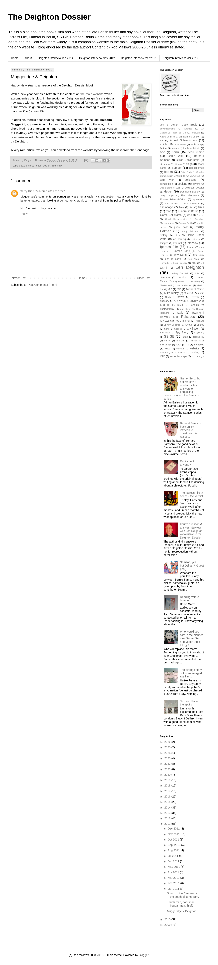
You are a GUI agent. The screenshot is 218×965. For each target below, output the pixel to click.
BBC (162, 152)
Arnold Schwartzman (183, 140)
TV (187, 344)
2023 (167, 758)
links (197, 273)
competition (166, 184)
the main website (92, 94)
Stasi (185, 336)
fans (181, 207)
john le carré (173, 259)
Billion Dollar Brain (188, 160)
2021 (167, 769)
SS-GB (169, 336)
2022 (167, 763)
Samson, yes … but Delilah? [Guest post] (192, 566)
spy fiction (193, 328)
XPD (162, 356)
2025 (167, 747)
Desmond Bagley (190, 191)
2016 (167, 796)
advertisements (167, 128)
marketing (195, 281)
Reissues (188, 317)
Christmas (179, 176)
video (167, 348)
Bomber (177, 167)
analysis (196, 132)
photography (167, 309)
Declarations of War (170, 188)
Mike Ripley (171, 293)
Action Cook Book (184, 124)
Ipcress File (169, 247)
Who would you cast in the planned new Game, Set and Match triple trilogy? (192, 638)
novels (195, 297)
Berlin (175, 152)
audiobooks (180, 144)
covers (196, 184)
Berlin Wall (175, 155)
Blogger (143, 955)
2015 (167, 801)
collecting (190, 179)
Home (14, 58)
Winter (163, 352)
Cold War (167, 180)
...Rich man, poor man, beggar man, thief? (181, 904)
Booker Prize (196, 168)
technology (198, 337)
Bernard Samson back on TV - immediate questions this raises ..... (190, 430)
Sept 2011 (174, 845)
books (168, 172)
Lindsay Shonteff (179, 273)
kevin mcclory (180, 263)
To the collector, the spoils (189, 703)
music (200, 293)
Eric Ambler (171, 203)
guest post (181, 227)
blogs (189, 164)
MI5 (170, 289)
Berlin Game (195, 152)
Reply (24, 213)
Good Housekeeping (176, 219)
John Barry (198, 255)
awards (175, 148)
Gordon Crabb (185, 223)
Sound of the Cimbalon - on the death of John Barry (184, 895)
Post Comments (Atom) (42, 284)
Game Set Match (171, 215)
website (194, 348)
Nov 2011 (174, 834)
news (180, 297)
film (191, 207)
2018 (167, 785)
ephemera (198, 199)
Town (178, 344)
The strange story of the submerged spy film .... (191, 673)
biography (165, 164)
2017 (167, 791)
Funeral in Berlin (188, 211)
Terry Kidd (27, 191)
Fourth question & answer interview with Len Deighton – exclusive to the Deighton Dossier (191, 531)
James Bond (182, 251)
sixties (200, 324)
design (46, 165)
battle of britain (191, 148)
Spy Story (181, 332)
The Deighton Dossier (49, 16)
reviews (164, 320)
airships (188, 128)
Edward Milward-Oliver (173, 199)
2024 (167, 752)
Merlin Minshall (184, 285)
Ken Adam (193, 259)
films (201, 207)
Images (164, 243)
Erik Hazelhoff (191, 203)
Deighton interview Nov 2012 (97, 58)
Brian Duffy (186, 172)
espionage (166, 207)
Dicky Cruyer (167, 195)
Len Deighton (190, 267)
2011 (167, 823)
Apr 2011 (174, 872)
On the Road (175, 305)
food (168, 211)
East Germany (190, 195)
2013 (167, 813)
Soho (166, 329)
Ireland (190, 247)
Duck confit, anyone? (187, 463)
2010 (167, 919)
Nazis (168, 297)
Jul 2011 (173, 856)
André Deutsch (167, 136)
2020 (167, 774)
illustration (195, 239)
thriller (167, 340)
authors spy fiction (31, 165)
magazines (178, 281)
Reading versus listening (189, 598)
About (28, 58)
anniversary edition (189, 136)
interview (57, 165)
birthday (178, 164)
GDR (189, 215)
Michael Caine (195, 289)
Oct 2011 (174, 839)
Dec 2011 (174, 828)
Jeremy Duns (178, 254)
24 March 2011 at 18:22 (50, 191)
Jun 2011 (174, 861)
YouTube (195, 356)
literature (165, 277)
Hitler (177, 235)
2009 (167, 924)
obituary (164, 301)
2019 (167, 780)
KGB (194, 263)
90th (162, 125)
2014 (167, 807)
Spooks (178, 329)
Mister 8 (188, 293)
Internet (177, 243)
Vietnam (180, 348)
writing (195, 352)
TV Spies (199, 344)
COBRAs (195, 176)
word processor (179, 352)
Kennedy (164, 263)
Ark (161, 140)
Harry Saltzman (190, 231)
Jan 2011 (174, 888)
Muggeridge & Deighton (181, 911)
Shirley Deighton (172, 325)
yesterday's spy (178, 356)
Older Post (143, 278)
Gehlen (200, 215)
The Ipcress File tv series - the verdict (191, 494)
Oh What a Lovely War (189, 300)
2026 (167, 741)
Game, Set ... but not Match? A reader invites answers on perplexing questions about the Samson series (182, 388)
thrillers (180, 340)
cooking (182, 183)
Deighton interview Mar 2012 (180, 58)
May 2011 (174, 866)
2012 (167, 818)
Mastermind (166, 285)
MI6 (179, 289)
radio (180, 312)
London (182, 277)
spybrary (199, 332)
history (163, 235)
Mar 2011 (174, 877)
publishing (185, 309)
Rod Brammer (182, 320)
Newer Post (19, 278)
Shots (188, 324)
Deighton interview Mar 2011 (139, 58)
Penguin (194, 305)
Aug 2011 (174, 850)
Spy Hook (165, 332)
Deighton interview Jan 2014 (55, 58)
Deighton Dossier (194, 187)
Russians (199, 321)
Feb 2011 (174, 883)
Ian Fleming (179, 239)
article (163, 144)
